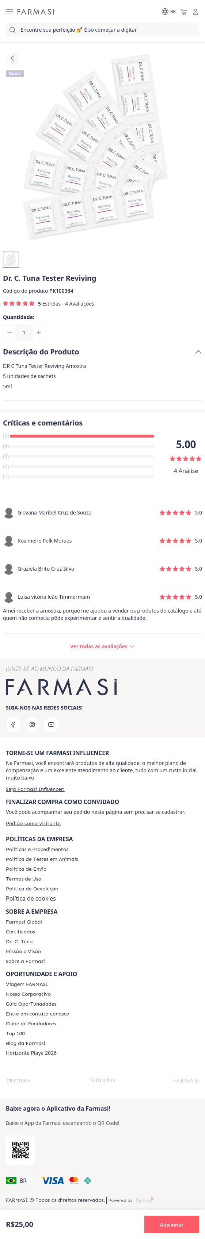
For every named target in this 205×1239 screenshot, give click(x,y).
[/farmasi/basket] (183, 11)
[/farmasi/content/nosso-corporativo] (28, 994)
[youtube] (51, 724)
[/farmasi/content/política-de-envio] (23, 879)
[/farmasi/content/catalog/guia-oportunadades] (31, 1004)
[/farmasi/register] (35, 789)
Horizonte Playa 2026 (31, 1053)
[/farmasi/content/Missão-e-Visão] (23, 952)
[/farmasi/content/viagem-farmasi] (27, 984)
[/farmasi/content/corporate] (24, 922)
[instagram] (32, 724)
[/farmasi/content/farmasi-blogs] (25, 1043)
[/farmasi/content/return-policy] (32, 889)
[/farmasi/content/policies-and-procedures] (37, 849)
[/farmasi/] (36, 12)
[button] (20, 1180)
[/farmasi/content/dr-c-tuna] (19, 942)
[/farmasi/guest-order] (33, 823)
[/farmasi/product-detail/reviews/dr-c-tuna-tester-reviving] (102, 646)
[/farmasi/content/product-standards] (20, 932)
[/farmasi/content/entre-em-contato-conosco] (37, 1014)
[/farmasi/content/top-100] (15, 1034)
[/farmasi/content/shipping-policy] (26, 869)
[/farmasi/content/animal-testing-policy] (42, 859)
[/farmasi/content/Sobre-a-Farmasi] (25, 961)
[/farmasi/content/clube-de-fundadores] (31, 1024)
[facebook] (13, 724)
